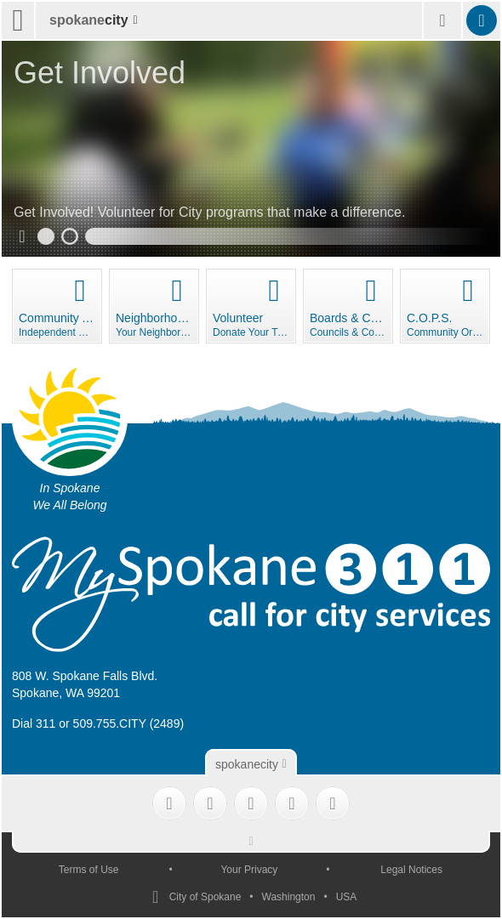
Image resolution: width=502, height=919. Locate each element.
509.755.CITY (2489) (129, 723)
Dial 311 (33, 723)
